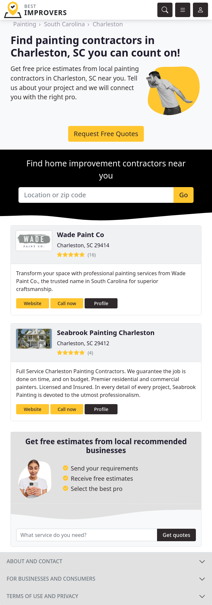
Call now (67, 303)
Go (183, 194)
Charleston (108, 24)
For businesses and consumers (51, 578)
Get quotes (176, 535)
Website (32, 303)
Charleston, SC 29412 (83, 343)
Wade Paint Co (80, 234)
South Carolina (64, 24)
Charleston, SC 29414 (83, 245)
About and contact (34, 561)
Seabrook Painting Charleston (105, 332)
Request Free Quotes (106, 133)
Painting (24, 24)
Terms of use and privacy (42, 596)
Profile (101, 303)
